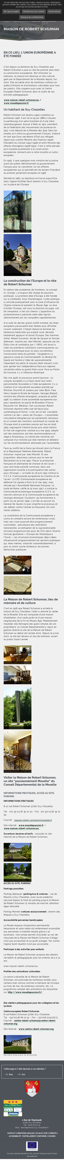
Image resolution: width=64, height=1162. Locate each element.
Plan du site (41, 1133)
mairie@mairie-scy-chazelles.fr (35, 1128)
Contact (11, 1133)
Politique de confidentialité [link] (32, 17)
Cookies (51, 1136)
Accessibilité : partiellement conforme (27, 1136)
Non (11, 1074)
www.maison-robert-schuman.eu (21, 100)
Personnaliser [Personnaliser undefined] (54, 11)
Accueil (7, 21)
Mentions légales (25, 1133)
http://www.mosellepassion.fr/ (25, 992)
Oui (23, 1074)
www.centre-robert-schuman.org (36, 1029)
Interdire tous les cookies (33, 11)
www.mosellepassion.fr (16, 103)
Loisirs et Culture (20, 21)
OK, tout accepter (11, 11)
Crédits (52, 1133)
